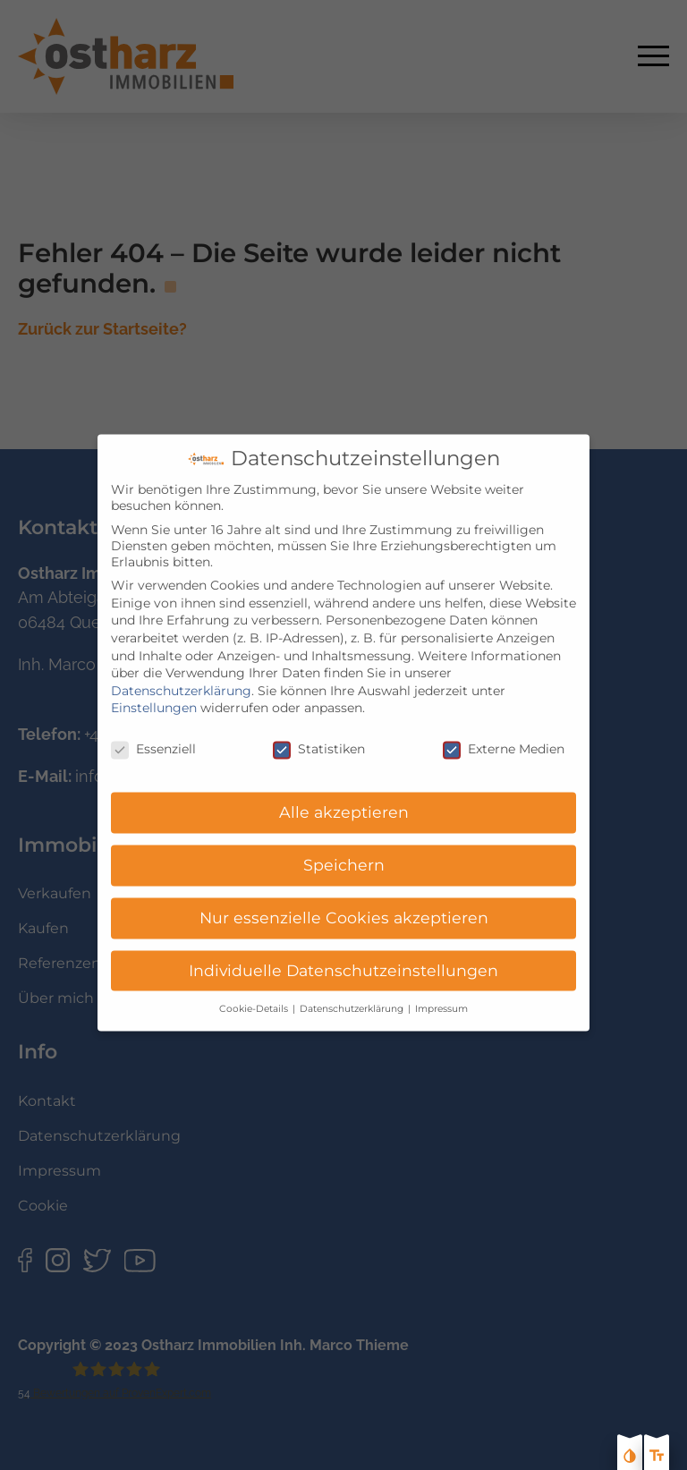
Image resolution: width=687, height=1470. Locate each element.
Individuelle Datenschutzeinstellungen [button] (343, 955)
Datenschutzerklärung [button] (353, 993)
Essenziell (153, 735)
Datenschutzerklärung (181, 675)
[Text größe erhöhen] (656, 1457)
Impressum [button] (441, 993)
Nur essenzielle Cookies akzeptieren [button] (343, 902)
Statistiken (319, 735)
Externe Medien (503, 735)
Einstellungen (154, 693)
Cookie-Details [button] (255, 993)
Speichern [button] (344, 849)
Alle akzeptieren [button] (344, 797)
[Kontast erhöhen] (629, 1457)
